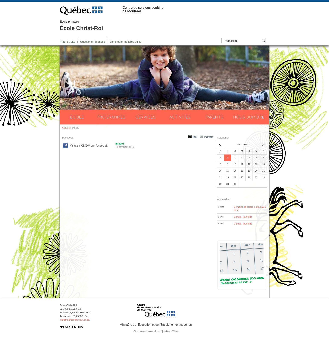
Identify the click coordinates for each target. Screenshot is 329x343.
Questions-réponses (92, 41)
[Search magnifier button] (263, 40)
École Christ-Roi (81, 25)
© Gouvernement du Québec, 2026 (156, 331)
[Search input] (242, 40)
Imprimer (208, 137)
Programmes (111, 117)
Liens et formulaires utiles (125, 41)
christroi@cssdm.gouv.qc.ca (75, 319)
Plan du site (68, 41)
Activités (180, 117)
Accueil (65, 128)
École (77, 117)
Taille (195, 137)
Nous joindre (248, 117)
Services (146, 117)
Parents (214, 117)
